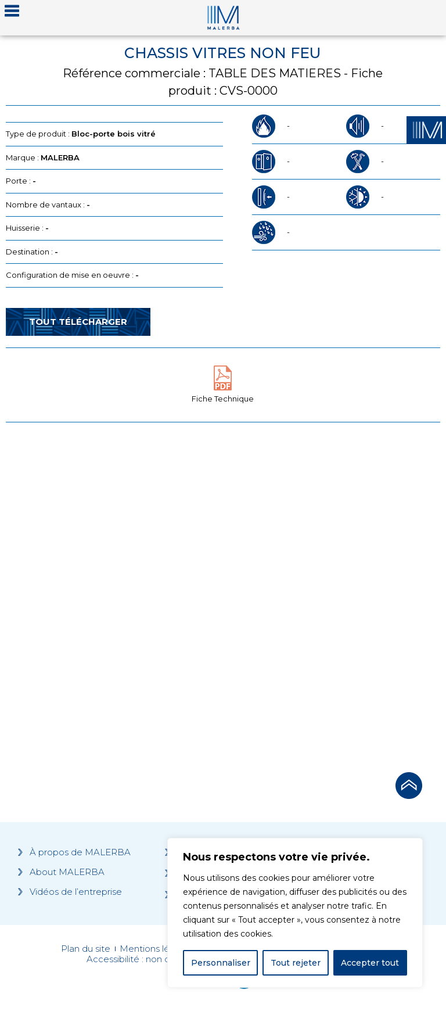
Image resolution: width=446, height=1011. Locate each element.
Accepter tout (370, 963)
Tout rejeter (296, 963)
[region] (295, 913)
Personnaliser (220, 963)
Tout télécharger (78, 321)
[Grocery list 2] (333, 594)
